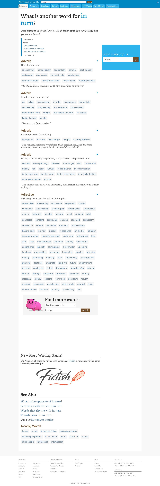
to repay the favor (81, 139)
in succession (43, 102)
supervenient (85, 263)
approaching (40, 252)
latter (60, 257)
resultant (44, 289)
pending (55, 289)
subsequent (82, 236)
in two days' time (49, 431)
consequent (82, 241)
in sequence (70, 102)
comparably (90, 163)
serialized (26, 225)
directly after (69, 247)
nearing (85, 273)
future (73, 263)
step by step (73, 75)
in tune (85, 436)
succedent (51, 225)
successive (56, 203)
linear (90, 284)
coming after (28, 247)
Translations (75, 6)
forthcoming (71, 257)
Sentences (64, 6)
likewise (56, 163)
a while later (53, 284)
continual (58, 241)
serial (69, 214)
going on (92, 231)
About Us (98, 466)
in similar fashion (82, 169)
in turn (62, 310)
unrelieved (61, 273)
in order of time (29, 289)
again (41, 169)
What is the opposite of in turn (41, 401)
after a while (68, 284)
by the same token (66, 174)
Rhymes (55, 6)
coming (69, 241)
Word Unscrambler (56, 463)
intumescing (28, 442)
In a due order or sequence (34, 48)
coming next (53, 247)
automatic (74, 273)
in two (34, 431)
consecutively (44, 70)
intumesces (42, 442)
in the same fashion (31, 179)
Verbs (20, 477)
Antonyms (34, 6)
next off (40, 247)
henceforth (39, 284)
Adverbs (36, 466)
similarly (26, 163)
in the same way (30, 174)
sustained (48, 273)
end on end (27, 75)
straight (46, 113)
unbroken (63, 225)
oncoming (54, 252)
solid (88, 214)
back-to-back (86, 70)
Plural (35, 469)
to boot (47, 179)
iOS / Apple (79, 463)
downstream (61, 268)
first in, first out (29, 118)
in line (31, 102)
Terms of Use (99, 469)
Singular (36, 471)
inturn (63, 436)
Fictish (72, 361)
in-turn (25, 431)
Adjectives (36, 463)
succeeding (42, 203)
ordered (81, 284)
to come (26, 268)
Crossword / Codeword (58, 471)
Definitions (44, 6)
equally (25, 169)
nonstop (48, 214)
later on (25, 273)
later (93, 236)
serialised (87, 220)
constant (39, 220)
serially (43, 118)
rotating (25, 257)
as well (50, 169)
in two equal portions (32, 436)
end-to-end (68, 236)
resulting (50, 257)
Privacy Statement (101, 471)
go (136, 59)
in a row (42, 231)
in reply (66, 139)
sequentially (59, 70)
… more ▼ (29, 55)
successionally (57, 75)
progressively (44, 107)
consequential (87, 257)
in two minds (51, 436)
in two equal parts (68, 431)
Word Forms (99, 6)
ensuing (64, 220)
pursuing (26, 263)
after (24, 241)
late (79, 289)
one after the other (51, 80)
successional (42, 209)
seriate (39, 225)
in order (57, 102)
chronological (74, 209)
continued (60, 279)
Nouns (21, 474)
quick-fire (91, 252)
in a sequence (60, 107)
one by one (41, 75)
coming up (38, 268)
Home (97, 463)
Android (78, 466)
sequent (59, 214)
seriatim (72, 70)
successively (28, 70)
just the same (47, 174)
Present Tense (37, 477)
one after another (30, 80)
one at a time (69, 80)
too (33, 169)
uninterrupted (58, 209)
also (79, 163)
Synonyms (23, 6)
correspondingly (41, 163)
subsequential (44, 241)
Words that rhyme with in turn (41, 410)
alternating (38, 257)
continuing (52, 220)
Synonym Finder (42, 419)
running (25, 214)
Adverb (25, 43)
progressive (89, 209)
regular (84, 279)
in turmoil (73, 436)
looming (79, 252)
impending (67, 252)
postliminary (68, 289)
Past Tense (36, 474)
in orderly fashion (87, 80)
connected (27, 220)
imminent (26, 252)
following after (77, 268)
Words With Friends (57, 466)
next (32, 241)
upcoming (82, 247)
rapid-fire (62, 263)
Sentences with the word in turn (41, 406)
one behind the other (63, 113)
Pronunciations (112, 6)
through (36, 273)
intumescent (57, 442)
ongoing (48, 279)
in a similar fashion (87, 174)
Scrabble (53, 469)
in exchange (54, 139)
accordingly (68, 163)
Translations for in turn (36, 415)
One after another (30, 46)
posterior (38, 263)
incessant (26, 279)
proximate (50, 263)
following (37, 214)
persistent (73, 279)
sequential (70, 203)
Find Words (87, 6)
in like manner (64, 169)
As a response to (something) (35, 51)
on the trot (82, 113)
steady (38, 279)
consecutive (28, 203)
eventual (26, 284)
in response (27, 139)
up (23, 102)
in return (41, 139)
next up (91, 268)
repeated (75, 220)
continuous (27, 209)
